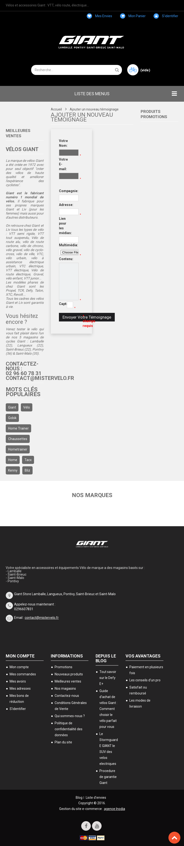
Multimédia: (62, 245)
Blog (79, 797)
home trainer (18, 428)
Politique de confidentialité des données (68, 729)
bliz (27, 470)
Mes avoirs (18, 681)
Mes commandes (23, 674)
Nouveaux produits (69, 674)
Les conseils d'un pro (145, 680)
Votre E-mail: (62, 164)
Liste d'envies (96, 797)
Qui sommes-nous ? (70, 716)
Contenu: (62, 259)
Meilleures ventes (68, 681)
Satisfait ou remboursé (138, 690)
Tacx (28, 460)
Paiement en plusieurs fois (146, 670)
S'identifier (166, 16)
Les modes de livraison (139, 703)
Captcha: (61, 304)
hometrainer (17, 449)
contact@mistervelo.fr (42, 618)
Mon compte (20, 655)
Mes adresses (20, 688)
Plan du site (63, 742)
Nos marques (92, 495)
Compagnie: (62, 191)
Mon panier (133, 16)
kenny (12, 470)
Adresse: (62, 205)
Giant (12, 407)
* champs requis (86, 321)
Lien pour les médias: (62, 226)
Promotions (63, 667)
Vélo (26, 407)
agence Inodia (114, 809)
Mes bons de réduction (19, 699)
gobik (12, 418)
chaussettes (17, 439)
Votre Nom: (62, 143)
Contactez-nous (67, 696)
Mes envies (99, 16)
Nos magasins (65, 688)
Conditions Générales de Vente (71, 706)
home (12, 460)
